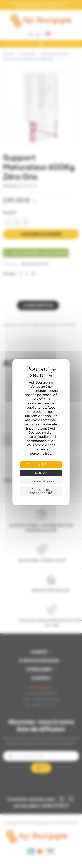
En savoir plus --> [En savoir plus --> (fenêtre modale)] (41, 481)
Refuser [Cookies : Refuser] (41, 473)
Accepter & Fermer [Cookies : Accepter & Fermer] (40, 464)
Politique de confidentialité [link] (41, 491)
